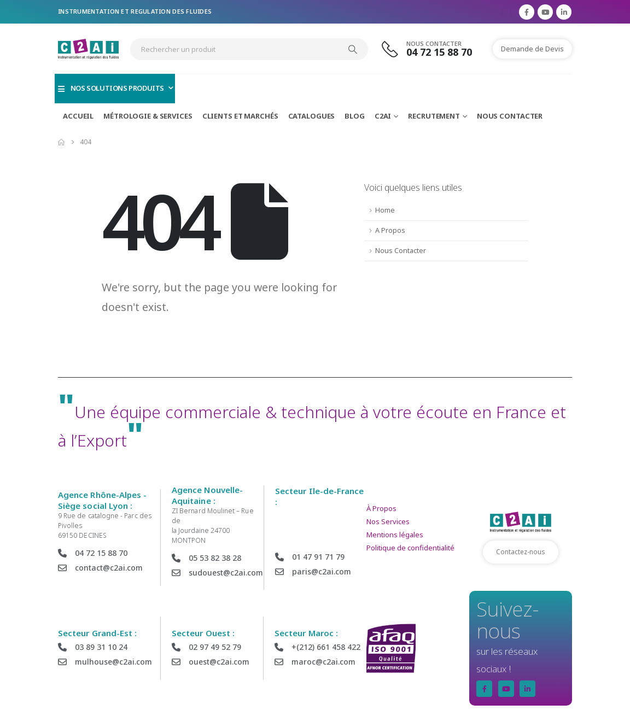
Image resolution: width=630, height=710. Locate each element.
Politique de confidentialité (410, 548)
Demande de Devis (532, 49)
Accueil (78, 116)
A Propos (390, 230)
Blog (355, 116)
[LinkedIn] (563, 12)
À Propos (381, 508)
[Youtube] (545, 12)
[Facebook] (526, 12)
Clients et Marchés (240, 116)
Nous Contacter (509, 116)
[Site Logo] (88, 49)
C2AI (383, 116)
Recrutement (434, 116)
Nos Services (388, 521)
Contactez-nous (520, 551)
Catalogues (311, 116)
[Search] (352, 49)
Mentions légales (394, 534)
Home (385, 210)
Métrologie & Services (147, 116)
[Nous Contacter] (433, 49)
